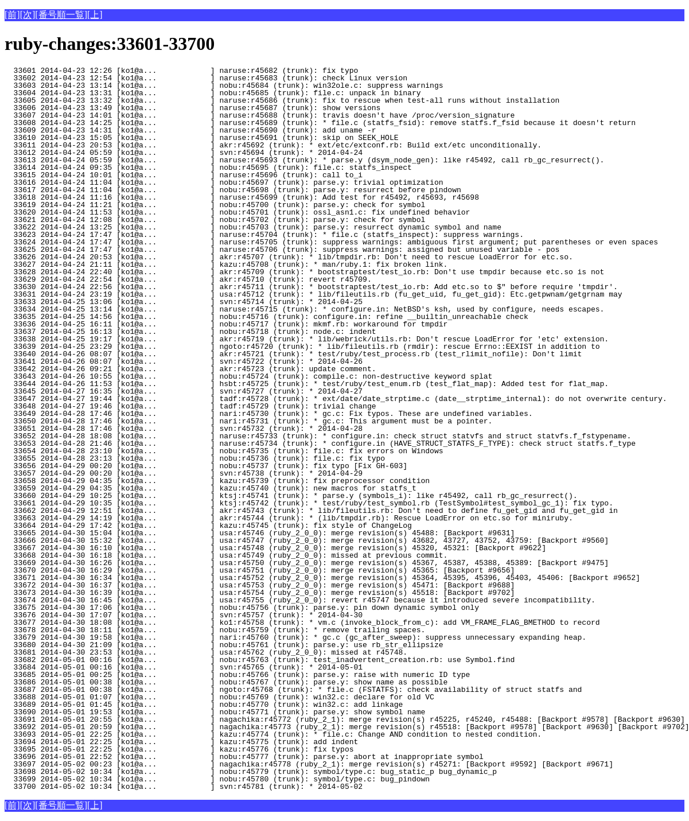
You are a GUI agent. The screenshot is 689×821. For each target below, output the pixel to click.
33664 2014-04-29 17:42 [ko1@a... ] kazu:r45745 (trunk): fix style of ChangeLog (208, 525)
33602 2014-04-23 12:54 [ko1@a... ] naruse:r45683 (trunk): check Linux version (206, 78)
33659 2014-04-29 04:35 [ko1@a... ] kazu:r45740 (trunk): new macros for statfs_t (210, 488)
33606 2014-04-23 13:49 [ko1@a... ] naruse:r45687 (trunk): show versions (201, 108)
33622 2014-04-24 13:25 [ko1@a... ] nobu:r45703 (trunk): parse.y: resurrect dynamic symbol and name (253, 227)
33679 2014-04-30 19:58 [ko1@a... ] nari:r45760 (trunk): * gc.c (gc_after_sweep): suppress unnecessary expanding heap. (295, 637)
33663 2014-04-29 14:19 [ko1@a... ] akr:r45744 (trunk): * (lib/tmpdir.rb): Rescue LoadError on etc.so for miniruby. (289, 518)
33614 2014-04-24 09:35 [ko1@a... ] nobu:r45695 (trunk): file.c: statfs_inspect (208, 167)
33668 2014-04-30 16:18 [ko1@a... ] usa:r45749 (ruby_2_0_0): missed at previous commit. (226, 555)
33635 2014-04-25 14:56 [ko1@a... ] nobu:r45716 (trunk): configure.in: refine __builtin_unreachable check (266, 317)
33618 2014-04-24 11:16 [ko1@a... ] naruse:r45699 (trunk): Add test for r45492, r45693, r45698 (242, 197)
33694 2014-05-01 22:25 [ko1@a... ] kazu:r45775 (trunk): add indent (201, 742)
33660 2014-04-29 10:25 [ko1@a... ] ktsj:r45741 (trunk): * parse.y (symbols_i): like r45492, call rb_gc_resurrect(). (291, 496)
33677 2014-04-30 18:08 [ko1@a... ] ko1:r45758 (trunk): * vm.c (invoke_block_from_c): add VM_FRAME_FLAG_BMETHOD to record (302, 622)
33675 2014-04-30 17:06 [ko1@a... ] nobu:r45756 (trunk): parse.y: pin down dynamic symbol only (242, 607)
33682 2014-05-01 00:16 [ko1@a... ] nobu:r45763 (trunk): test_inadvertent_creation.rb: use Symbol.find (260, 660)
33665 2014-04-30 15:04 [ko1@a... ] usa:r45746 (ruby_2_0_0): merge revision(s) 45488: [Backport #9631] (260, 533)
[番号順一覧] (61, 15)
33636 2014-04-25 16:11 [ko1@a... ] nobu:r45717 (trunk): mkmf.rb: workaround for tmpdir (226, 324)
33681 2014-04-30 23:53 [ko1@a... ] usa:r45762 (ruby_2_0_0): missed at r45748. (206, 652)
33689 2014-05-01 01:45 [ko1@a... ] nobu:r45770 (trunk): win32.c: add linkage (204, 704)
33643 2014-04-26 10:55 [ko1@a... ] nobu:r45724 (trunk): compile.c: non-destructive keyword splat (248, 376)
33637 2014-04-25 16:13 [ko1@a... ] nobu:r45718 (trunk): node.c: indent (201, 331)
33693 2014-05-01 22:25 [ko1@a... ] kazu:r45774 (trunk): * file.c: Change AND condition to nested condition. (273, 734)
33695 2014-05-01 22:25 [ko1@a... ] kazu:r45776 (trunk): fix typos (201, 749)
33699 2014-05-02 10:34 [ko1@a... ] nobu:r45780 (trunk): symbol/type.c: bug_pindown (217, 779)
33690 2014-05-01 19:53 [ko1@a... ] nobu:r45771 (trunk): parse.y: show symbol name (215, 712)
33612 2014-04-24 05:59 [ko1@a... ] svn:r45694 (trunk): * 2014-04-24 (201, 152)
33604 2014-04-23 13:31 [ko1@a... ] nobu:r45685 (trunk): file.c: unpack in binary (213, 93)
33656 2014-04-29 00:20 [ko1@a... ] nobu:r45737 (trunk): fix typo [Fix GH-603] (206, 466)
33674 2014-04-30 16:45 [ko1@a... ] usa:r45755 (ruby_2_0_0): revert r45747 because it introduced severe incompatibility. (300, 600)
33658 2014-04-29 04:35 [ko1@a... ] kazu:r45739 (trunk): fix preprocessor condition (217, 481)
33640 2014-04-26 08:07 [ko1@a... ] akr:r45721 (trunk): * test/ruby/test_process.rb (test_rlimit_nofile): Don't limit (293, 354)
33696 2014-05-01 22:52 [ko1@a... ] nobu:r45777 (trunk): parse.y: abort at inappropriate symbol (244, 757)
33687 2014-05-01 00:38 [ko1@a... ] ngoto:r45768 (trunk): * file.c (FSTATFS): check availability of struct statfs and (293, 689)
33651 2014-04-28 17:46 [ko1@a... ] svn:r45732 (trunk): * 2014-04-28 (201, 428)
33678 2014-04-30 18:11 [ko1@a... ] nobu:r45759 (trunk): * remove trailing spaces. (215, 630)
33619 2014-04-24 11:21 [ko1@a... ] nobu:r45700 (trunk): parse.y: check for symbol (215, 205)
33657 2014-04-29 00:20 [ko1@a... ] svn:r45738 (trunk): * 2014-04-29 (201, 473)
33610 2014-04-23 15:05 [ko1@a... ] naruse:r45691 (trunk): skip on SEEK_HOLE (201, 138)
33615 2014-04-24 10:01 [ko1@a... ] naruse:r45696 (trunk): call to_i (201, 175)
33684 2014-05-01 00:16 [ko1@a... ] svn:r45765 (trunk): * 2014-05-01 (201, 667)
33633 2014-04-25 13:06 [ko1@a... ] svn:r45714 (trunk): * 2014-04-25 (201, 302)
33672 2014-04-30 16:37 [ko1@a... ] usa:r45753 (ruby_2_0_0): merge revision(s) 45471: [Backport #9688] (260, 585)
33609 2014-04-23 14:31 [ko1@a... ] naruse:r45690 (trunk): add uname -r (201, 130)
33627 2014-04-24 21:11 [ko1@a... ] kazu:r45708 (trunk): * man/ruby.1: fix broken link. (226, 264)
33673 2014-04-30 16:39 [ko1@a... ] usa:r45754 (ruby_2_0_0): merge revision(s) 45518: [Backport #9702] (260, 592)
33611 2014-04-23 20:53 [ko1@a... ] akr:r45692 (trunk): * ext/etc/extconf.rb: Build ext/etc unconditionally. (273, 145)
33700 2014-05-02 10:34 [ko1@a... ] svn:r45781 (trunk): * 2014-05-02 (201, 786)
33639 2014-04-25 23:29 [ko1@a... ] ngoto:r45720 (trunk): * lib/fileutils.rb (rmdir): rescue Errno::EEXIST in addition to (302, 346)
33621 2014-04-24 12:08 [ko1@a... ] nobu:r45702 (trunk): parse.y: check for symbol (215, 220)
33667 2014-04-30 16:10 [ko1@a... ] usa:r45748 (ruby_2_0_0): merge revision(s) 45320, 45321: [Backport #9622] (275, 548)
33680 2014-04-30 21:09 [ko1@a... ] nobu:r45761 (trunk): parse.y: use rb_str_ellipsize (224, 645)
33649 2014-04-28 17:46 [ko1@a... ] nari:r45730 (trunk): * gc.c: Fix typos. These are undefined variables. (268, 413)
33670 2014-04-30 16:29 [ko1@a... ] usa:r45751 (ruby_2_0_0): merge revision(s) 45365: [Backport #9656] (260, 570)
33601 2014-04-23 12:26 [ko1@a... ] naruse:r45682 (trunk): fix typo (201, 70)
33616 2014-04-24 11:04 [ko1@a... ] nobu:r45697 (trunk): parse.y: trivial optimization (224, 182)
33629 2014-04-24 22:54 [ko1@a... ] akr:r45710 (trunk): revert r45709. (201, 279)
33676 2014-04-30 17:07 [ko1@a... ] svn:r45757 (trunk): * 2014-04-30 (201, 615)
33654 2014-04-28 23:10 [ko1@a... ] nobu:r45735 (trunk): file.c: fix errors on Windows (224, 451)
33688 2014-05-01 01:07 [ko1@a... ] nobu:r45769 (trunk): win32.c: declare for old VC (219, 697)
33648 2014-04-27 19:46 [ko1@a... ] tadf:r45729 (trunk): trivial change (201, 406)
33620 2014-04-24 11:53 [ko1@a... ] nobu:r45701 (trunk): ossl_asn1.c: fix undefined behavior (237, 212)
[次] (28, 15)
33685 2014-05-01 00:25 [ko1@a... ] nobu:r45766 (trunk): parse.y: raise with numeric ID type (237, 675)
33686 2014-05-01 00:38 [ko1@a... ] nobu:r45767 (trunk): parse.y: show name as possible (226, 682)
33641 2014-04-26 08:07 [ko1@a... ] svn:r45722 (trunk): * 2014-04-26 (201, 361)
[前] (12, 15)
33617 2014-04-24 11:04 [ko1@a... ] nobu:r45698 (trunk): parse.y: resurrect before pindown (233, 190)
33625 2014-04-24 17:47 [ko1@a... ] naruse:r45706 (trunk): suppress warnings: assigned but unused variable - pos (282, 249)
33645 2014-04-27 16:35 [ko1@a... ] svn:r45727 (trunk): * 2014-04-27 (201, 391)
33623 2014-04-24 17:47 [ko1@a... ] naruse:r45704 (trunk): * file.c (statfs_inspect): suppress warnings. (264, 234)
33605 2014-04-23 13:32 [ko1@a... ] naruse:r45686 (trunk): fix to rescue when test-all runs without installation (282, 100)
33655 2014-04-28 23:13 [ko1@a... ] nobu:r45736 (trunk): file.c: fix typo (201, 458)
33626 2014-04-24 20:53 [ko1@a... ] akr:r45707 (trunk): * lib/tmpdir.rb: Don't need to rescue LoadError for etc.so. (289, 257)
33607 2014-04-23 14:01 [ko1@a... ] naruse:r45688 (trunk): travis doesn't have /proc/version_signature (260, 115)
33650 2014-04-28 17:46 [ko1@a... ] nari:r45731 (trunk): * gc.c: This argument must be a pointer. (248, 421)
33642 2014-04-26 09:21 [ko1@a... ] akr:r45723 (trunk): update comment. (201, 369)
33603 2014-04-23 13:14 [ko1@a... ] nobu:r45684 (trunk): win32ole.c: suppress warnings (224, 85)
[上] (95, 15)
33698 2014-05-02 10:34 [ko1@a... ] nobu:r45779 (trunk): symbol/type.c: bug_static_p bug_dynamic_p (251, 771)
